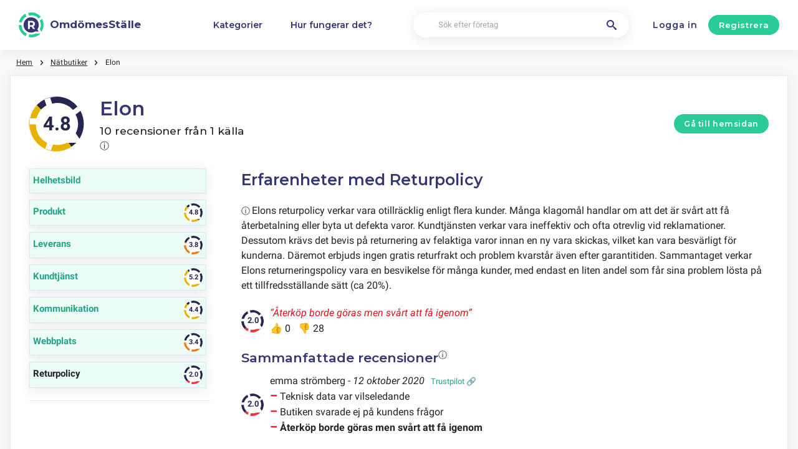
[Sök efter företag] (521, 25)
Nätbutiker (68, 62)
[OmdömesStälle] (80, 25)
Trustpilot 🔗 (453, 381)
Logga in (675, 25)
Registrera (744, 25)
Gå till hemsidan (721, 123)
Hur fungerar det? (331, 25)
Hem (24, 62)
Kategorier (237, 25)
